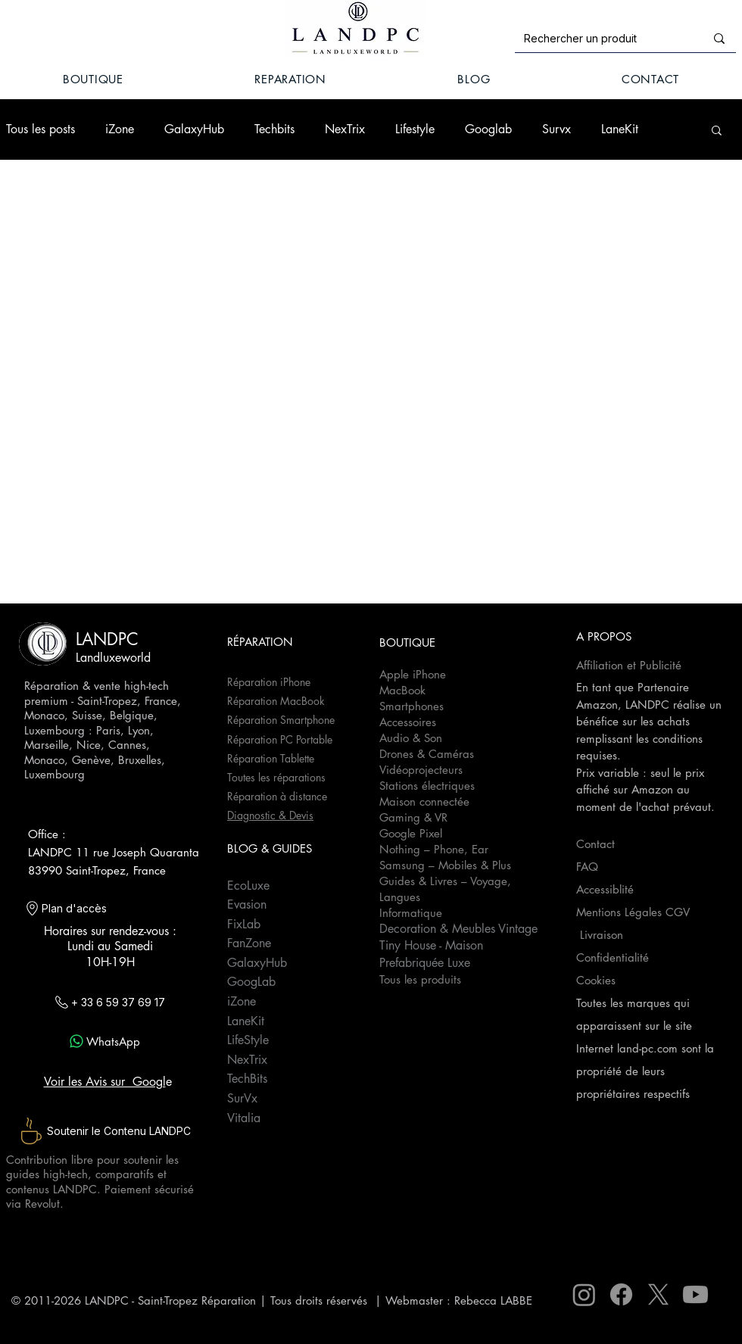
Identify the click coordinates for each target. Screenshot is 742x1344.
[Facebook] (621, 1294)
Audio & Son (410, 738)
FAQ (587, 866)
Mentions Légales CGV (635, 912)
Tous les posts (40, 129)
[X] (658, 1294)
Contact (595, 844)
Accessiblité (605, 889)
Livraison (601, 935)
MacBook (402, 690)
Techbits (274, 129)
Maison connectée (424, 801)
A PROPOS (603, 636)
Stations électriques (427, 785)
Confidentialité (612, 957)
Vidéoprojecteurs (421, 769)
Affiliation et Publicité (630, 665)
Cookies (596, 980)
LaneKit (619, 129)
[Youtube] (695, 1294)
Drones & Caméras (426, 754)
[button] (716, 131)
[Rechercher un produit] (603, 38)
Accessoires (407, 722)
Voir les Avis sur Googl (105, 1082)
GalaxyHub (194, 129)
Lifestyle (415, 129)
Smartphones (411, 706)
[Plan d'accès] (101, 908)
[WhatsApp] (103, 1041)
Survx (556, 129)
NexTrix (345, 129)
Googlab (488, 129)
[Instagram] (584, 1294)
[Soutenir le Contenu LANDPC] (103, 1131)
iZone (119, 129)
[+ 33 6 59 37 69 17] (108, 1002)
